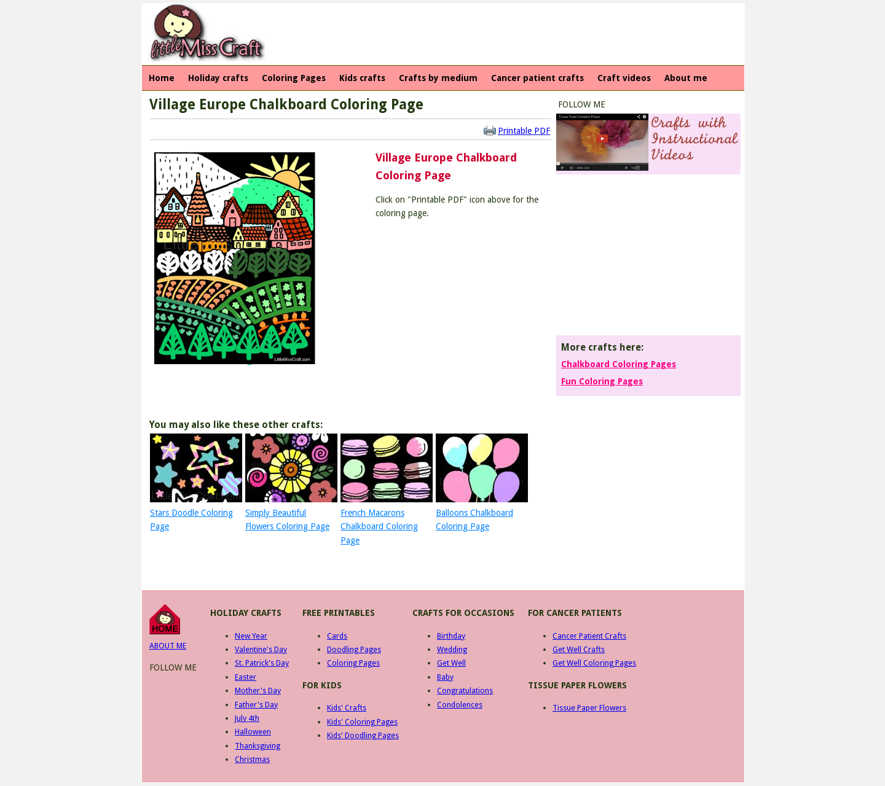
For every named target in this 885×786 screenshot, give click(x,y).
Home (162, 78)
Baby (445, 677)
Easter (245, 677)
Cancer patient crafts (537, 78)
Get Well (451, 662)
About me (685, 78)
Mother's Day (258, 690)
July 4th (247, 718)
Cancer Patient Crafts (589, 635)
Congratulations (465, 690)
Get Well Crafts (579, 649)
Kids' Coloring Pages (362, 721)
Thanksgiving (257, 745)
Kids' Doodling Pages (363, 735)
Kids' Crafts (346, 707)
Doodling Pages (354, 649)
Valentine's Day (261, 649)
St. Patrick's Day (262, 662)
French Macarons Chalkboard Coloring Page (379, 526)
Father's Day (256, 704)
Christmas (252, 759)
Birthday (451, 635)
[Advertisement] (494, 34)
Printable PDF (524, 131)
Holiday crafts (218, 78)
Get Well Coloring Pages (594, 662)
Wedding (452, 649)
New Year (251, 635)
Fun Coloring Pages (602, 381)
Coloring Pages (294, 78)
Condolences (459, 704)
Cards (337, 635)
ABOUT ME (167, 645)
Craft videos (624, 78)
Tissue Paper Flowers (589, 707)
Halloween (253, 731)
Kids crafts (362, 78)
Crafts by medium (438, 78)
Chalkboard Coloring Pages (618, 364)
